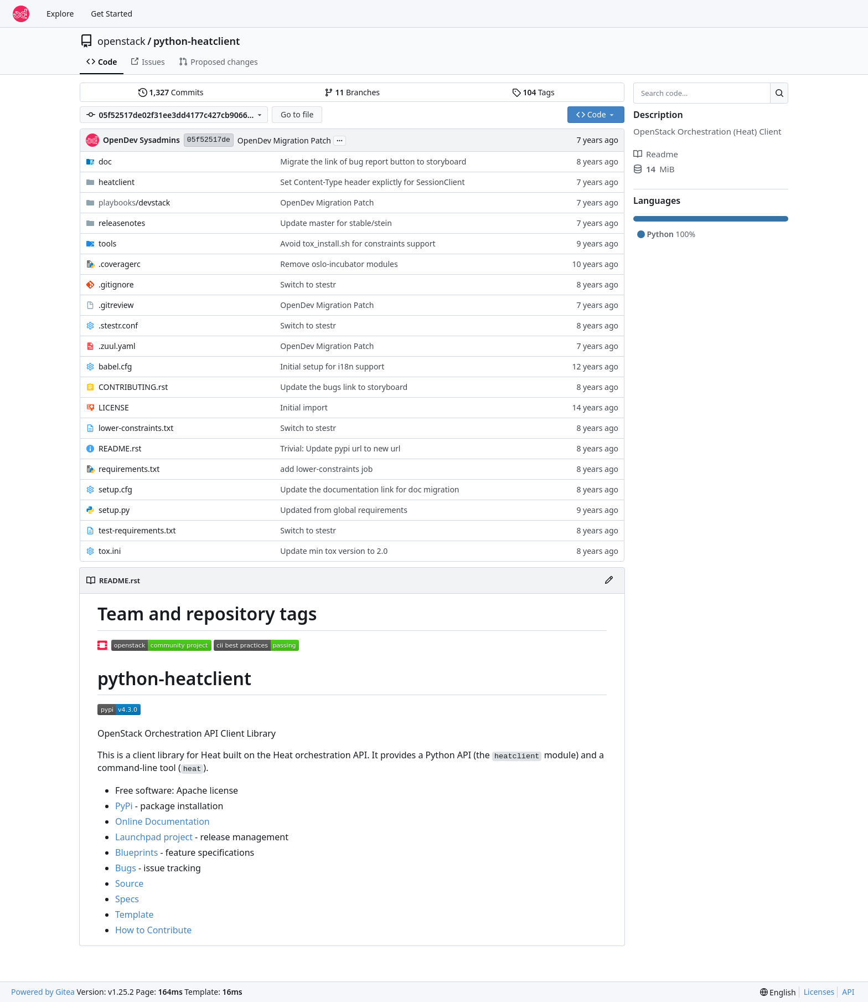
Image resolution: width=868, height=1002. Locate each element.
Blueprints (136, 852)
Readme (655, 154)
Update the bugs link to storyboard (343, 387)
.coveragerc (120, 264)
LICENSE (114, 407)
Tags (533, 92)
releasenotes (122, 223)
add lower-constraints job (326, 469)
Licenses (819, 991)
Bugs (125, 868)
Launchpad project (154, 837)
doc (105, 161)
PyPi (124, 806)
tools (107, 243)
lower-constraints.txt (136, 428)
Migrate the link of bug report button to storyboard (373, 161)
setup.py (114, 510)
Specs (127, 899)
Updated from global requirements (343, 510)
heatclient (117, 182)
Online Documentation (162, 821)
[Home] (21, 14)
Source (129, 883)
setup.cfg (115, 489)
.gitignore (116, 284)
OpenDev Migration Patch (284, 140)
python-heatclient (196, 41)
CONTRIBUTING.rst (133, 387)
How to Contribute (153, 930)
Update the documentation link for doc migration (369, 489)
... (340, 139)
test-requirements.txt (137, 530)
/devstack (134, 202)
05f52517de (208, 140)
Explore (60, 13)
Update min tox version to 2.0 (334, 551)
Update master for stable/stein (336, 223)
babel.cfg (115, 366)
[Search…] (779, 93)
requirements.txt (129, 469)
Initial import (303, 407)
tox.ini (110, 551)
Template (134, 914)
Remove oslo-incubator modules (338, 264)
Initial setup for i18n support (332, 366)
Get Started (111, 13)
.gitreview (116, 305)
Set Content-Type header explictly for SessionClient (372, 182)
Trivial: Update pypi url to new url (340, 448)
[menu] (778, 992)
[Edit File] (609, 580)
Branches (352, 92)
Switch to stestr (308, 284)
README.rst (120, 448)
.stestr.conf (118, 325)
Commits (171, 92)
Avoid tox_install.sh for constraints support (357, 243)
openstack (121, 41)
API (848, 991)
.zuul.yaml (117, 346)
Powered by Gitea (43, 991)
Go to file (297, 114)
